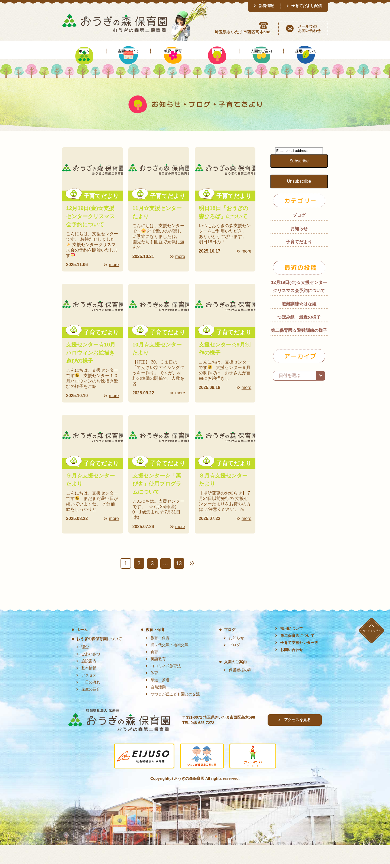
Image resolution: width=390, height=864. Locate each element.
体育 (154, 691)
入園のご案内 (235, 680)
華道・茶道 (160, 698)
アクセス (88, 694)
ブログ (299, 234)
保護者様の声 (240, 688)
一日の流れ (90, 701)
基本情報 (88, 687)
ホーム (82, 648)
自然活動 (158, 705)
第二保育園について (297, 654)
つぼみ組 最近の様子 (299, 335)
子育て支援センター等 (299, 661)
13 (179, 582)
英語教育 (158, 677)
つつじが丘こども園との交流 (175, 713)
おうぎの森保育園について (99, 657)
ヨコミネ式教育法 (166, 684)
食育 (154, 670)
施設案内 (88, 680)
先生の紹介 (90, 708)
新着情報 (266, 6)
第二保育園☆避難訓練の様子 (299, 349)
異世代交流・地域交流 (169, 663)
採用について (291, 647)
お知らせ (299, 247)
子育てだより (299, 260)
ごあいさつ (90, 672)
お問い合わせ (291, 668)
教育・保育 (155, 648)
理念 (85, 665)
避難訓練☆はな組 (299, 322)
